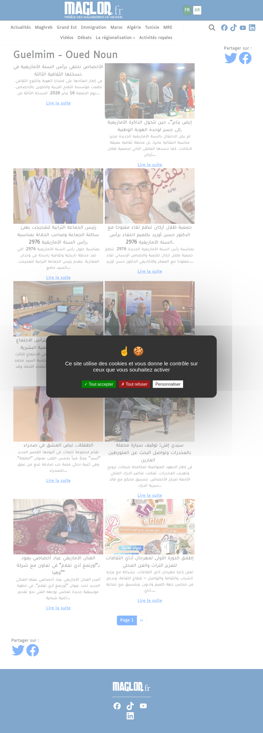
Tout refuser (134, 384)
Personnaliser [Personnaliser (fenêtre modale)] (168, 384)
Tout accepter (98, 384)
